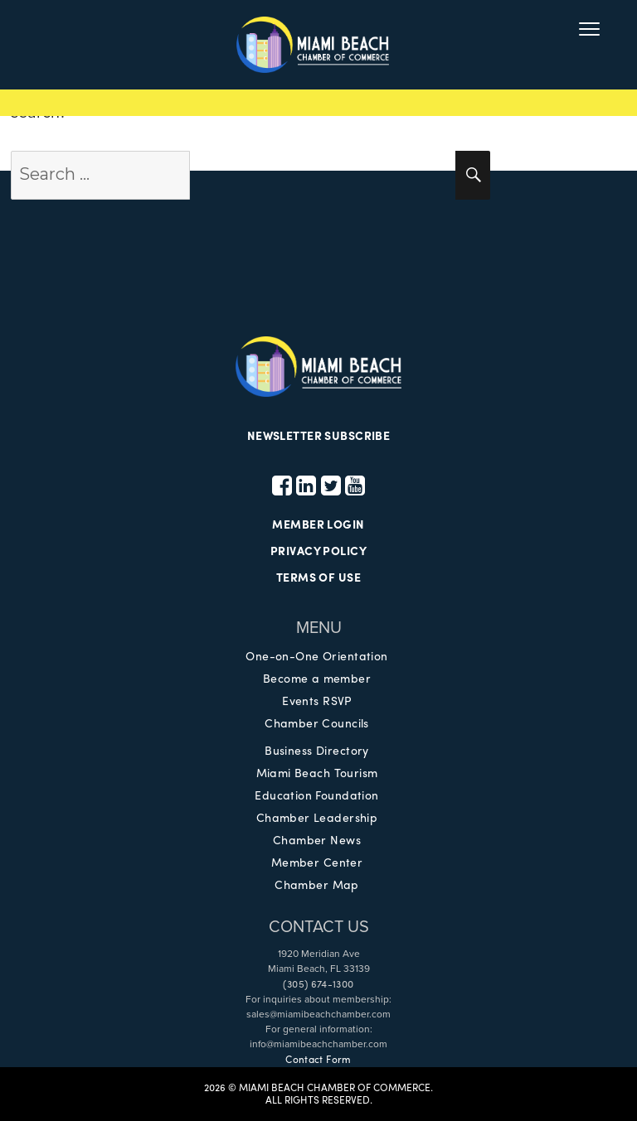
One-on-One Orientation (316, 655)
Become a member (317, 677)
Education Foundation (316, 794)
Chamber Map (317, 884)
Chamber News (317, 839)
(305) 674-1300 (318, 983)
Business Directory (317, 750)
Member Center (316, 861)
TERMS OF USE (318, 576)
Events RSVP (317, 700)
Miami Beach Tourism (317, 772)
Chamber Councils (317, 722)
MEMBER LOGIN (318, 523)
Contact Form (318, 1058)
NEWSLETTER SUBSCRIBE (318, 435)
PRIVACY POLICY (318, 550)
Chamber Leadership (317, 817)
